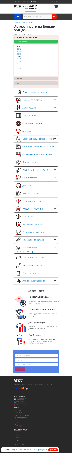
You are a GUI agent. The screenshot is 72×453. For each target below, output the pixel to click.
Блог (16, 423)
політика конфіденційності (38, 450)
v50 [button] (18, 83)
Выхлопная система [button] (36, 224)
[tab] (36, 92)
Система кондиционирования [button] (36, 154)
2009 (19, 74)
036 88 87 (30, 8)
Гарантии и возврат (22, 415)
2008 (19, 71)
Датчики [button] (36, 185)
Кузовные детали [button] (36, 273)
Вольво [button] (19, 79)
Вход (33, 2)
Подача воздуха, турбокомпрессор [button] (36, 248)
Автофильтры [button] (36, 115)
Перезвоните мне (30, 11)
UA (53, 2)
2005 (19, 63)
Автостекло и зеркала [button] (36, 257)
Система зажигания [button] (36, 201)
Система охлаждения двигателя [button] (36, 146)
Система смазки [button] (36, 177)
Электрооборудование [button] (36, 281)
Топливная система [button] (36, 265)
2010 (19, 49)
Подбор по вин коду (21, 405)
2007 (19, 69)
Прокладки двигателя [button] (36, 240)
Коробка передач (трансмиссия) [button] (36, 139)
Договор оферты (21, 418)
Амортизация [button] (36, 107)
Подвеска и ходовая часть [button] (36, 92)
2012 (19, 54)
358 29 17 (30, 6)
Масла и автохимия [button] (36, 193)
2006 (19, 66)
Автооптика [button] (36, 216)
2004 (19, 61)
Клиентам (18, 413)
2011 (19, 51)
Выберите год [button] (22, 42)
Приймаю (53, 450)
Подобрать (20, 369)
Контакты (26, 2)
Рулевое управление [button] (36, 208)
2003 (19, 58)
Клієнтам (18, 2)
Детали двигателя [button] (36, 162)
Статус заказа (21, 425)
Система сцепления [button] (36, 123)
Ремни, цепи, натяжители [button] (36, 170)
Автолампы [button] (36, 131)
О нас (17, 420)
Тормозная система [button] (36, 100)
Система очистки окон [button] (36, 232)
